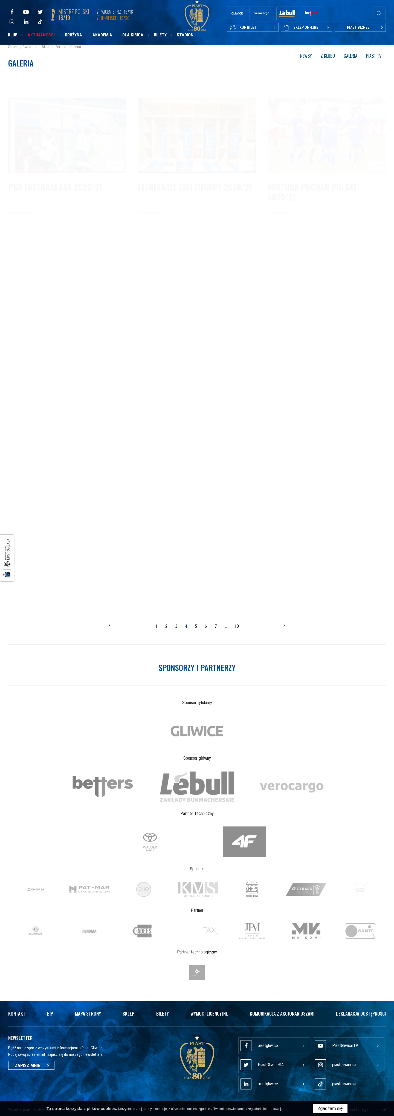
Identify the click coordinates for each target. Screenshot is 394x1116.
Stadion (185, 34)
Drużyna (73, 34)
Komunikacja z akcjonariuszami (282, 1013)
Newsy (306, 56)
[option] (197, 731)
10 (237, 628)
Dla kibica (132, 34)
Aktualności (41, 34)
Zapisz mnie (31, 1065)
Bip (50, 1013)
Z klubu (328, 56)
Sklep (128, 1013)
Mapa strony (88, 1013)
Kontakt (16, 1013)
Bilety (160, 34)
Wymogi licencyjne (209, 1013)
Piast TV (373, 56)
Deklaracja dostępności (361, 1013)
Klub (13, 34)
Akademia (102, 34)
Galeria (350, 56)
